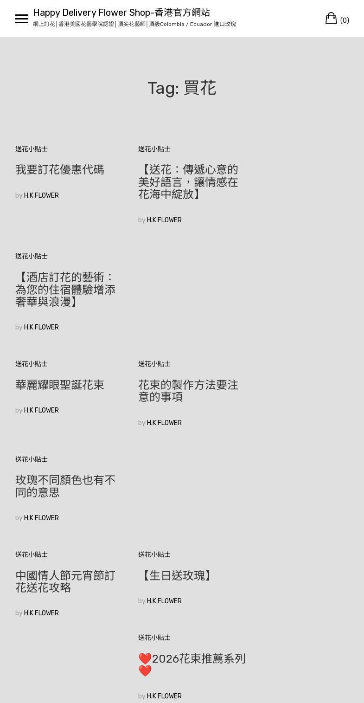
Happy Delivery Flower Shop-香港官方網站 (121, 12)
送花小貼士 (31, 149)
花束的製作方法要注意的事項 (181, 283)
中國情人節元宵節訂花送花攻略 (65, 379)
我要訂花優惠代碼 (59, 169)
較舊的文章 (31, 555)
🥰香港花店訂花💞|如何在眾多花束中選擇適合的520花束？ (65, 480)
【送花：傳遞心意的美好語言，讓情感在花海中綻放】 (181, 182)
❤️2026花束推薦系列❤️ (295, 379)
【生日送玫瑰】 (170, 373)
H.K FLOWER (41, 196)
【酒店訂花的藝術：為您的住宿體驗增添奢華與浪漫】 (297, 182)
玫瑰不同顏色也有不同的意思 (297, 283)
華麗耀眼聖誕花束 (59, 277)
